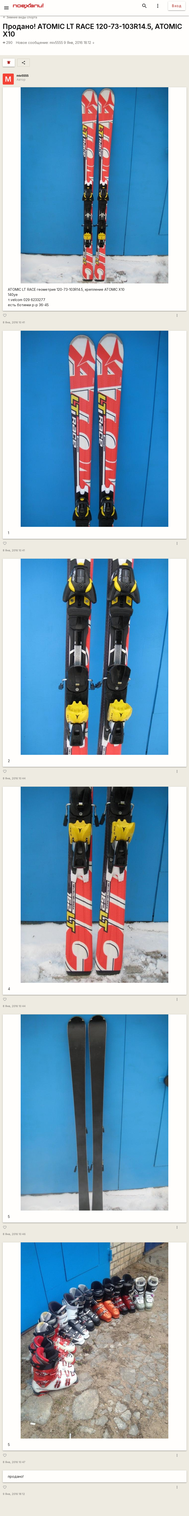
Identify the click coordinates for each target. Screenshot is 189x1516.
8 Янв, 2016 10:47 (14, 1462)
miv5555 (56, 42)
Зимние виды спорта (20, 17)
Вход (176, 6)
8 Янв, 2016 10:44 (14, 778)
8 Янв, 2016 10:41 (14, 322)
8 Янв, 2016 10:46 (14, 1234)
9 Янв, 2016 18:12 (79, 42)
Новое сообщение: (32, 42)
